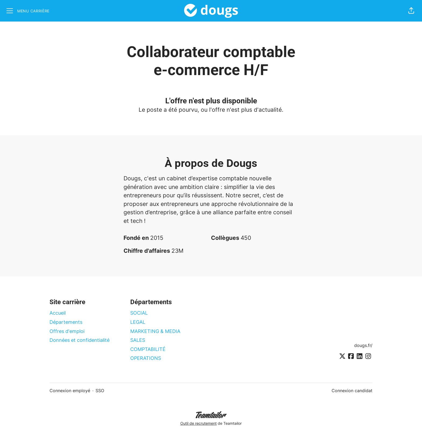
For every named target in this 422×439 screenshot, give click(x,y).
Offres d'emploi (67, 331)
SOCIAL (139, 313)
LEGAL (137, 322)
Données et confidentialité (80, 340)
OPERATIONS (145, 358)
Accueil (58, 313)
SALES (137, 340)
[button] (411, 10)
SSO (100, 390)
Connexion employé (70, 390)
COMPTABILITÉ (148, 349)
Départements (66, 322)
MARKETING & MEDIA (155, 331)
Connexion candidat (352, 390)
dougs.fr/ (363, 345)
